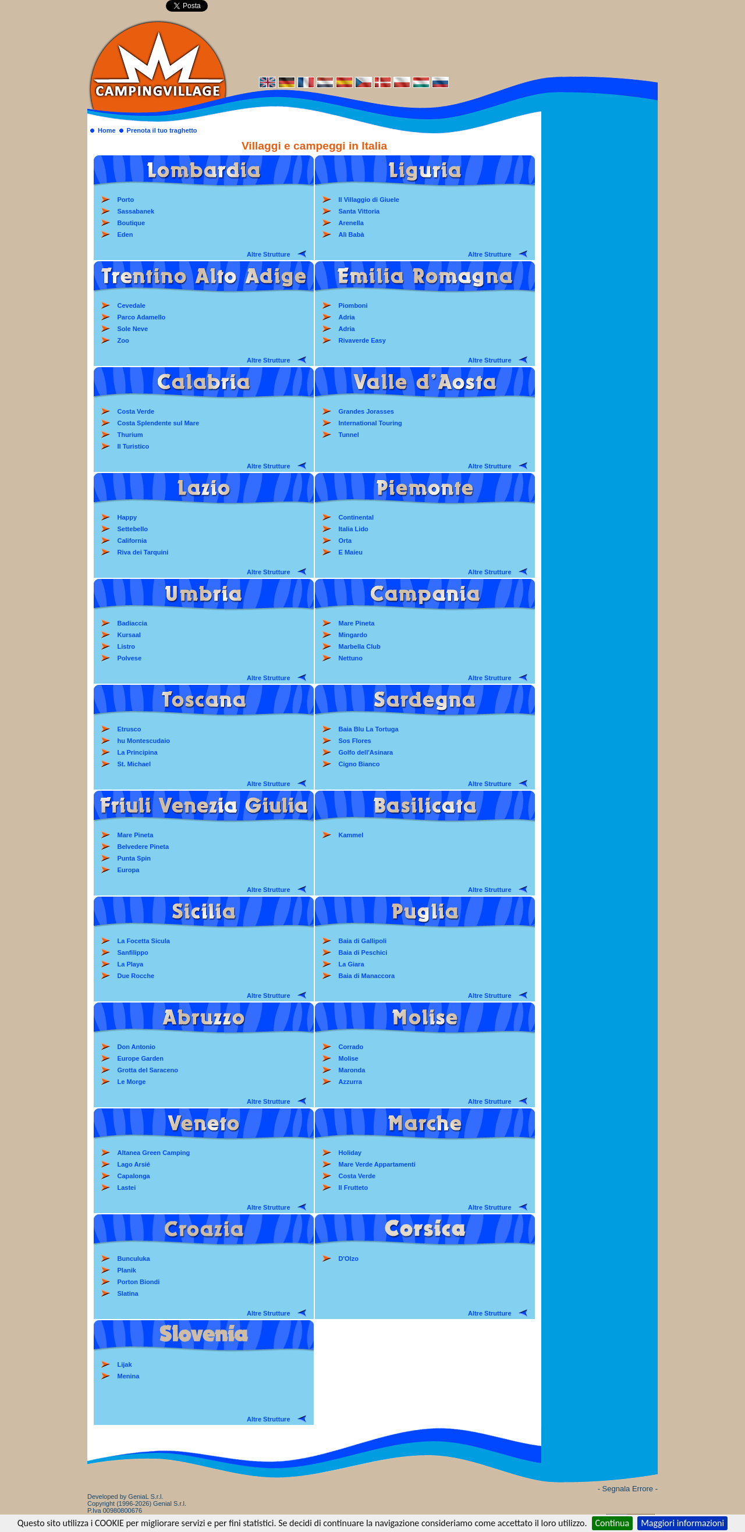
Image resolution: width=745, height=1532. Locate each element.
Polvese (130, 658)
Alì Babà (351, 234)
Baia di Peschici (363, 952)
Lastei (127, 1187)
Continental (356, 517)
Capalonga (134, 1175)
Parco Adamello (142, 317)
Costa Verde (136, 411)
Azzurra (350, 1081)
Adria (347, 317)
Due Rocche (136, 975)
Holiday (350, 1152)
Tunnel (349, 434)
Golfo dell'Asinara (366, 752)
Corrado (351, 1046)
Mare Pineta (357, 623)
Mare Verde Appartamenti (377, 1164)
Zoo (123, 340)
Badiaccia (132, 623)
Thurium (130, 434)
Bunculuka (134, 1258)
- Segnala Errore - (628, 1488)
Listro (127, 646)
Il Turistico (134, 446)
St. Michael (134, 763)
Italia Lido (353, 528)
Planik (127, 1270)
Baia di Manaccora (367, 975)
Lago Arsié (134, 1164)
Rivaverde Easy (362, 340)
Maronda (352, 1070)
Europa (129, 869)
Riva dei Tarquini (143, 552)
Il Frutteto (353, 1187)
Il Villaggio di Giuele (369, 199)
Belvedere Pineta (143, 846)
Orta (345, 540)
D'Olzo (349, 1258)
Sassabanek (136, 211)
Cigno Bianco (359, 763)
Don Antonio (137, 1046)
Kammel (351, 834)
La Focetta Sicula (144, 940)
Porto (126, 199)
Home (107, 130)
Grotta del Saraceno (148, 1070)
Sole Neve (133, 328)
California (132, 540)
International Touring (370, 423)
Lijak (125, 1364)
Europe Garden (141, 1058)
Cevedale (132, 305)
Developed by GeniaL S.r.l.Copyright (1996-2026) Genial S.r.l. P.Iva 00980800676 (136, 1503)
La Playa (131, 964)
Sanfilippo (133, 952)
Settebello (133, 528)
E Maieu (351, 552)
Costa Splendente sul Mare (159, 423)
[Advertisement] (442, 45)
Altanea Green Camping (154, 1152)
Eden (125, 234)
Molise (349, 1058)
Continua (612, 1523)
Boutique (132, 222)
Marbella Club (360, 646)
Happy (127, 517)
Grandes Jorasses (366, 411)
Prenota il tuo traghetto (162, 130)
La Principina (138, 752)
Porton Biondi (139, 1281)
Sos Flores (355, 740)
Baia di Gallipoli (363, 940)
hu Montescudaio (144, 740)
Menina (129, 1376)
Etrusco (129, 729)
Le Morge (132, 1081)
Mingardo (353, 634)
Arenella (351, 222)
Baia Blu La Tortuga (369, 729)
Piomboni (353, 305)
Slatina (128, 1293)
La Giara (351, 964)
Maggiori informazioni (682, 1523)
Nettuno (351, 658)
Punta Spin (134, 858)
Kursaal (129, 634)
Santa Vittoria (359, 211)
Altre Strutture (268, 254)
